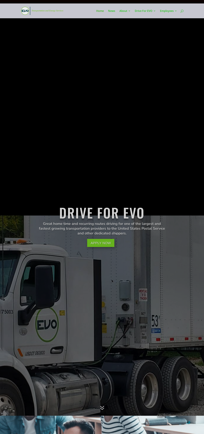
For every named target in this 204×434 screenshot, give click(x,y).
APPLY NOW (101, 243)
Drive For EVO (143, 11)
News (111, 11)
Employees (167, 11)
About (123, 11)
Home (100, 11)
